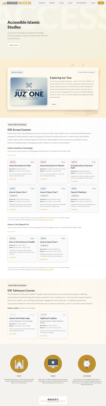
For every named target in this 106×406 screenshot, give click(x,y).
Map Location (11, 155)
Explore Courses (13, 45)
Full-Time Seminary (81, 3)
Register (54, 104)
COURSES (48, 402)
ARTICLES (58, 402)
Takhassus (52, 3)
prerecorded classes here (46, 219)
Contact (93, 3)
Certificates (42, 3)
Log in (101, 3)
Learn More (12, 179)
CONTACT (53, 402)
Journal (70, 3)
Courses (61, 3)
